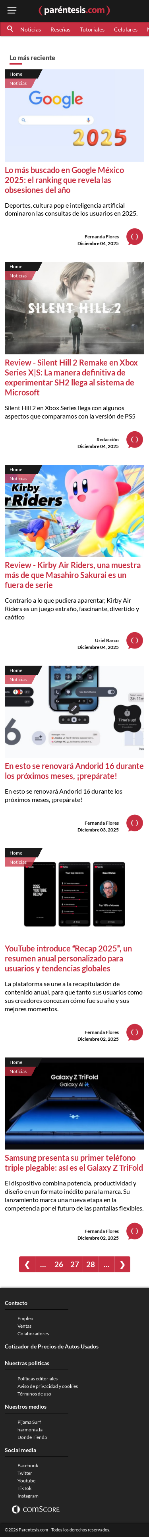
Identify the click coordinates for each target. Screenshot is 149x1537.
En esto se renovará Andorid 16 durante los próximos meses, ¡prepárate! (74, 770)
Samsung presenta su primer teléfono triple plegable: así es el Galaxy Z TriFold (74, 1162)
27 (74, 1264)
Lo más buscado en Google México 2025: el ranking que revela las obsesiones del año (64, 180)
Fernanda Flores (102, 237)
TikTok (24, 1488)
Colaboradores (33, 1334)
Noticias (30, 29)
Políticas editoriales (37, 1379)
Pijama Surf (29, 1422)
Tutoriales (92, 29)
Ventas (24, 1326)
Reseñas (60, 29)
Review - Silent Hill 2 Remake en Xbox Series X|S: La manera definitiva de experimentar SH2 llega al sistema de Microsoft (71, 377)
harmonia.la (30, 1430)
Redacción (108, 439)
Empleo (25, 1318)
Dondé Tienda (32, 1437)
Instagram (28, 1496)
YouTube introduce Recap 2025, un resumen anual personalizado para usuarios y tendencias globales (68, 958)
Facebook (27, 1465)
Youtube (26, 1481)
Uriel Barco (107, 640)
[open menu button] (11, 11)
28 (90, 1264)
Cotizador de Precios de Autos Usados (52, 1346)
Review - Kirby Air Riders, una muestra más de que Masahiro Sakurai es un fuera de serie (73, 575)
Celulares (125, 29)
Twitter (24, 1473)
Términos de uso (34, 1394)
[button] (10, 29)
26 (58, 1264)
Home (16, 74)
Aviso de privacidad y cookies (47, 1386)
